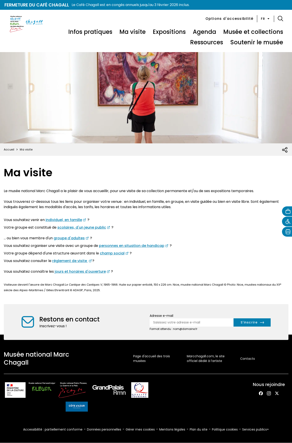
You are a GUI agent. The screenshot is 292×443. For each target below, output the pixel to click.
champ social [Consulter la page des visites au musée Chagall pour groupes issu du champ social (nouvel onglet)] (112, 253)
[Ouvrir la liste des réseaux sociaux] (285, 150)
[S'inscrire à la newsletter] (252, 322)
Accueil (9, 149)
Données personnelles (104, 429)
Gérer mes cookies (140, 429)
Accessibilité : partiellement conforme (53, 429)
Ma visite (132, 32)
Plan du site (198, 429)
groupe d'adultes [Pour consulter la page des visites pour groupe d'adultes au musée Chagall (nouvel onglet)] (69, 238)
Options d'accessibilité (229, 18)
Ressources (206, 42)
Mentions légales (172, 429)
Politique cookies (225, 429)
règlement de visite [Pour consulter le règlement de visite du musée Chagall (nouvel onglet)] (70, 260)
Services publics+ (255, 429)
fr (265, 18)
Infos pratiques (90, 32)
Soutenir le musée (256, 42)
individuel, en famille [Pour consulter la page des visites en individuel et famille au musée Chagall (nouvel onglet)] (64, 219)
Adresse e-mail (161, 315)
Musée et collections (253, 32)
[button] (280, 18)
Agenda (204, 32)
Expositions (169, 32)
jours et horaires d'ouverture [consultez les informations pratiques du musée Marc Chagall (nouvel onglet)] (80, 271)
